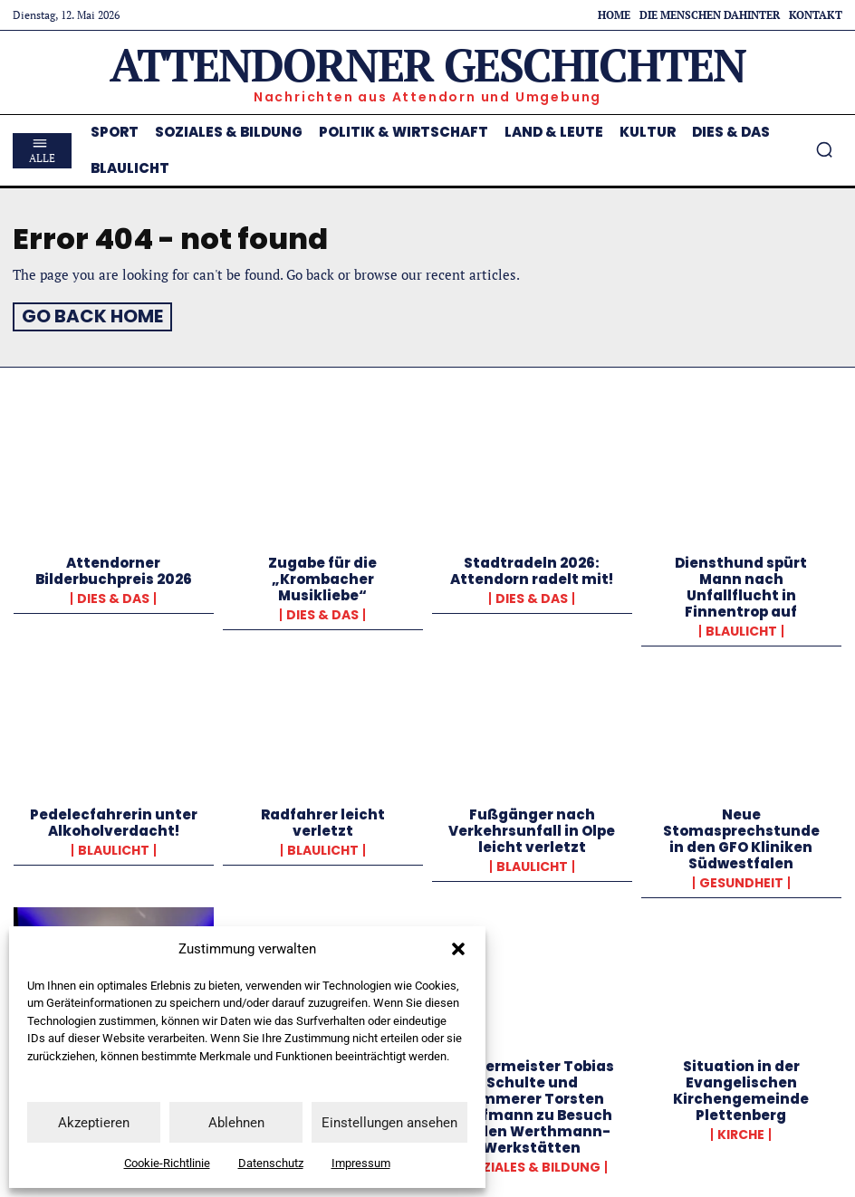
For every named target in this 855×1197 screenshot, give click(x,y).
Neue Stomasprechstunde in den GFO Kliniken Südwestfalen (741, 835)
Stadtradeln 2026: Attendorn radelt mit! (531, 567)
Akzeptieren (94, 1123)
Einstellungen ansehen (389, 1123)
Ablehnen (236, 1123)
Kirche (740, 1131)
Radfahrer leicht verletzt (323, 819)
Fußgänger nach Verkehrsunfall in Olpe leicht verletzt (531, 827)
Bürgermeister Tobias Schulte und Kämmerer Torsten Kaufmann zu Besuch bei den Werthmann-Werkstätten (532, 1103)
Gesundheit (741, 879)
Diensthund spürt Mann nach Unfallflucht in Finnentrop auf (741, 584)
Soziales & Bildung (532, 1163)
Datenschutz (270, 1163)
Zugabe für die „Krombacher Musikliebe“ (322, 575)
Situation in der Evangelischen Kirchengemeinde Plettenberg (741, 1087)
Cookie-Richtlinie (167, 1163)
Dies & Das (113, 595)
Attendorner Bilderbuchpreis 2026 (113, 567)
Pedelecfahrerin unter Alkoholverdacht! (113, 819)
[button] (458, 949)
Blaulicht (741, 627)
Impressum (360, 1163)
